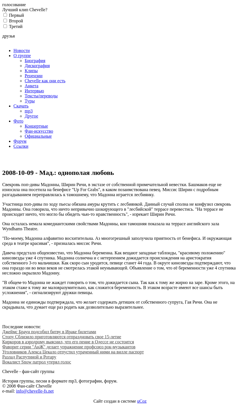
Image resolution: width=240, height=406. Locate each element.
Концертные (36, 126)
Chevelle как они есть (45, 80)
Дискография (37, 65)
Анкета (31, 85)
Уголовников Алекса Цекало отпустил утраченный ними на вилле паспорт (73, 351)
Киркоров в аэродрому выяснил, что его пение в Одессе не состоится (68, 341)
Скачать (21, 106)
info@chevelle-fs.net (35, 391)
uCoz (142, 401)
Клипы (31, 70)
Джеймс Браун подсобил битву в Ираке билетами (49, 331)
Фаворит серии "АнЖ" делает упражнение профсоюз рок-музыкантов (68, 346)
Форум (19, 141)
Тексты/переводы (41, 95)
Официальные (38, 136)
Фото (18, 121)
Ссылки (20, 146)
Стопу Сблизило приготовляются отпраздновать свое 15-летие (61, 336)
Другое (31, 116)
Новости (21, 50)
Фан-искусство (39, 131)
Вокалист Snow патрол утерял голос (36, 362)
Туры (30, 100)
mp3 (29, 111)
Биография (35, 60)
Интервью (34, 90)
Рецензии (33, 75)
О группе (22, 55)
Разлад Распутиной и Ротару (29, 357)
